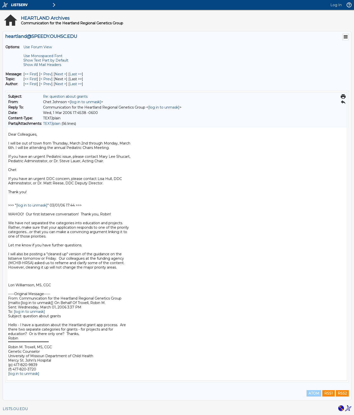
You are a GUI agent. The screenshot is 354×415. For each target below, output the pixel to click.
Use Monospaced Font (42, 56)
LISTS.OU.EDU (15, 409)
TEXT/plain (51, 123)
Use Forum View (37, 47)
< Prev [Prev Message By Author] (45, 84)
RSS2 (342, 393)
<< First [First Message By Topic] (31, 79)
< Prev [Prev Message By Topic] (45, 79)
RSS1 (328, 393)
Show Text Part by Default (45, 60)
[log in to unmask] (85, 102)
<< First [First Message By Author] (31, 84)
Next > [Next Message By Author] (60, 84)
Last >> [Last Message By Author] (76, 84)
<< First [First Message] (31, 74)
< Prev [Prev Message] (45, 74)
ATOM (314, 393)
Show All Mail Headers (42, 65)
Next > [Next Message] (60, 74)
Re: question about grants (65, 96)
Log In (336, 5)
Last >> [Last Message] (76, 74)
